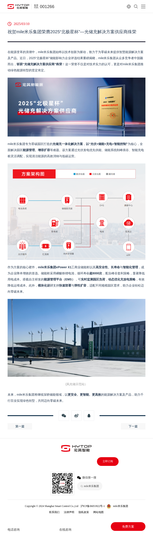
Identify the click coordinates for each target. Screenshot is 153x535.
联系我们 (54, 512)
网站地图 (98, 512)
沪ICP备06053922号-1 (93, 506)
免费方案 (128, 526)
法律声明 (69, 512)
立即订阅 (108, 461)
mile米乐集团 (120, 506)
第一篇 (19, 426)
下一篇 (133, 426)
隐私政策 (84, 512)
